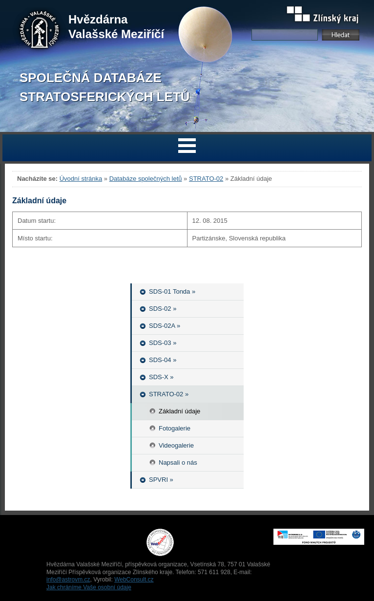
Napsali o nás (178, 462)
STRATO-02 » (168, 394)
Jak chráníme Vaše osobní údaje (88, 587)
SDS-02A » (164, 325)
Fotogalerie (174, 428)
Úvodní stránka (81, 178)
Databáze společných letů (145, 178)
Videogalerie (176, 445)
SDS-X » (161, 377)
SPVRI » (161, 479)
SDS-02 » (162, 308)
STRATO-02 (206, 178)
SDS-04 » (162, 360)
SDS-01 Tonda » (172, 291)
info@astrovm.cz (68, 579)
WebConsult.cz (133, 579)
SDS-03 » (162, 342)
